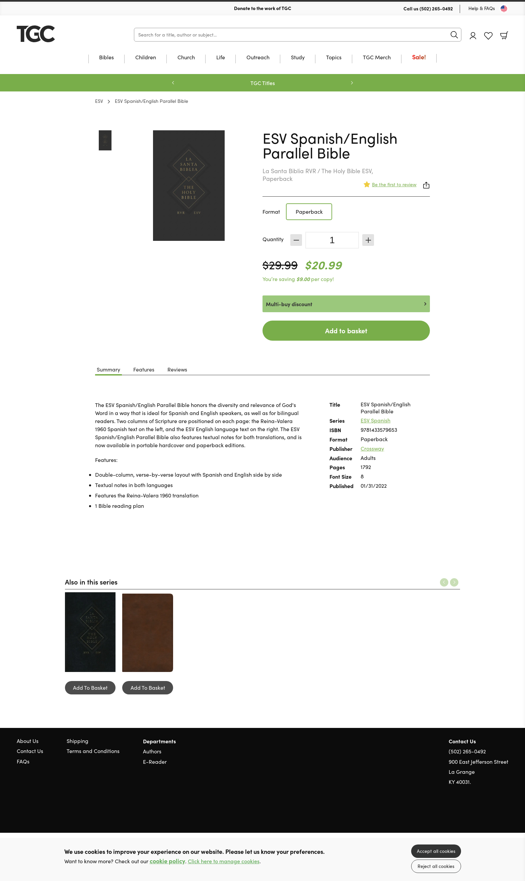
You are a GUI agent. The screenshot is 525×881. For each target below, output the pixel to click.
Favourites (488, 36)
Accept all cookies (436, 851)
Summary (108, 369)
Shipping (77, 740)
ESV (99, 100)
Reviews (177, 369)
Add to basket (346, 330)
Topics (334, 58)
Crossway (372, 448)
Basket (504, 35)
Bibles (106, 58)
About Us (28, 740)
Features (143, 369)
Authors (152, 751)
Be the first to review (394, 184)
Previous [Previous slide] (173, 82)
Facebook (493, 814)
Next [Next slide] (352, 82)
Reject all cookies (436, 866)
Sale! (419, 57)
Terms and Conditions (93, 750)
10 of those (58, 33)
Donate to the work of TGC (262, 8)
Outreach (258, 58)
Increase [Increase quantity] (368, 240)
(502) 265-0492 (436, 8)
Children (145, 58)
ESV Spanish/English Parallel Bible (151, 100)
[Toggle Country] (504, 8)
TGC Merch (377, 58)
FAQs (23, 761)
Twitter (481, 814)
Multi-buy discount (289, 304)
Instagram (505, 814)
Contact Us (30, 750)
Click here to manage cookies (223, 861)
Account (473, 35)
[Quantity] (332, 240)
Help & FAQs (481, 8)
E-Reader (155, 761)
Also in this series (91, 581)
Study (298, 58)
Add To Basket (90, 687)
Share (426, 185)
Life (220, 58)
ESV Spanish (375, 420)
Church (186, 58)
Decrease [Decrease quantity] (296, 240)
